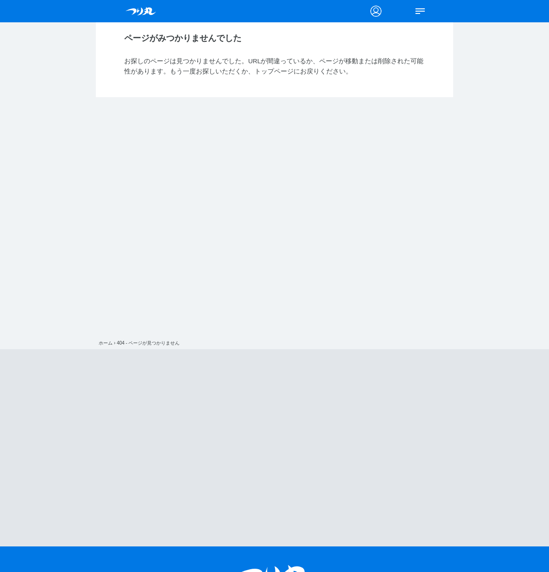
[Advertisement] (274, 448)
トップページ (274, 71)
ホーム (106, 343)
